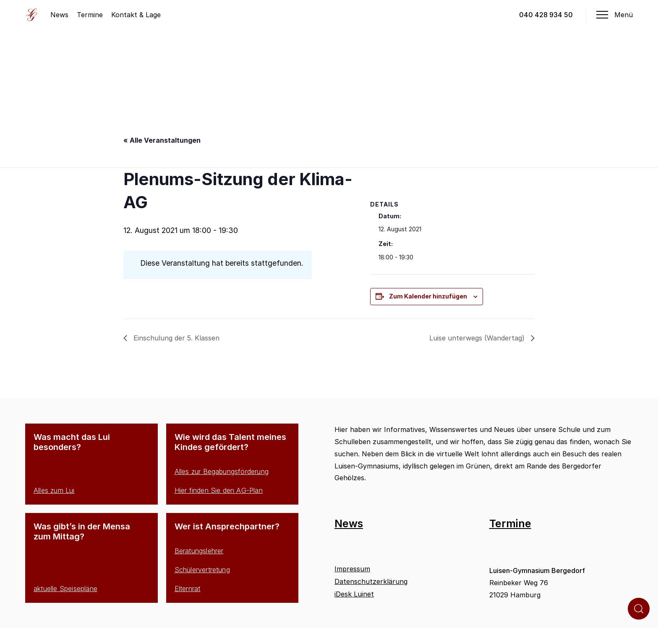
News (59, 14)
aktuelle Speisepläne (65, 588)
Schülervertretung (202, 569)
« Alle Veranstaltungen (162, 140)
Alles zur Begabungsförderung (222, 471)
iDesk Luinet (354, 594)
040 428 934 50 (546, 14)
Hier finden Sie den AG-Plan (219, 490)
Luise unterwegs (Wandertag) (478, 338)
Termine (90, 14)
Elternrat (188, 588)
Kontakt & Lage (136, 14)
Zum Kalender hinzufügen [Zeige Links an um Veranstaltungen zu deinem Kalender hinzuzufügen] (428, 296)
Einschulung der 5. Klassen (175, 338)
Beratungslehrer (199, 551)
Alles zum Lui (54, 490)
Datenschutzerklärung (370, 581)
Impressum (352, 569)
